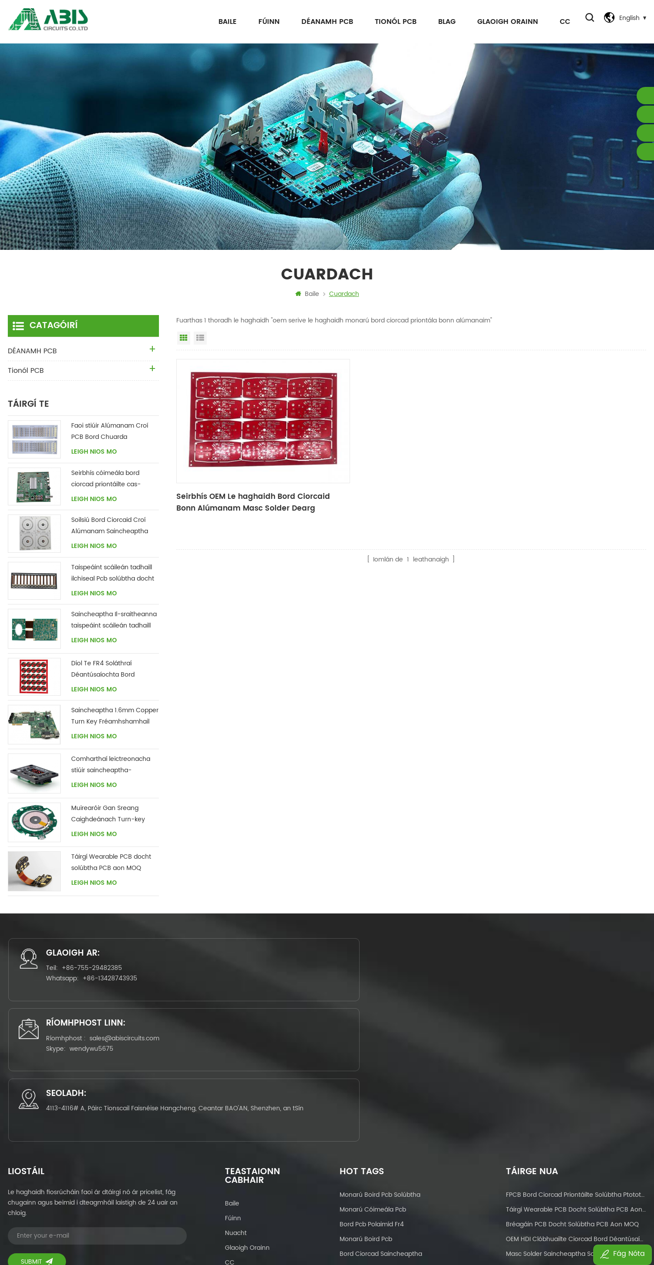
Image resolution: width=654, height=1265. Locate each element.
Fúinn (266, 21)
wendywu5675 (312, 986)
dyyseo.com (439, 1233)
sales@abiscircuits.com (345, 976)
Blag (444, 21)
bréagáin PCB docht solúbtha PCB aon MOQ (572, 1088)
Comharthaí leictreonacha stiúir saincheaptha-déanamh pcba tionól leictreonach (110, 768)
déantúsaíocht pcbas (371, 1191)
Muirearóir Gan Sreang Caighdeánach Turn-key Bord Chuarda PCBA (108, 816)
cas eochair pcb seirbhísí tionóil (387, 1132)
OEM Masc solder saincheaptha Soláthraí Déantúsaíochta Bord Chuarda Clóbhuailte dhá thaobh (576, 1191)
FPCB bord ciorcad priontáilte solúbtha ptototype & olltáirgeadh (576, 1058)
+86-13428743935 (116, 986)
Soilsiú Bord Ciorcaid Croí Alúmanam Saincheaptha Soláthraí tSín (109, 529)
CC (562, 21)
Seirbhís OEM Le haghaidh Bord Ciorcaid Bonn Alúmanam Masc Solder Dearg (249, 485)
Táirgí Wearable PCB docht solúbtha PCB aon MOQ (111, 865)
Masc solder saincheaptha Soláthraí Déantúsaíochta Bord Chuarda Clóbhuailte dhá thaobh (576, 1117)
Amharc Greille (183, 340)
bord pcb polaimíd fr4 (372, 1088)
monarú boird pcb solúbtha (380, 1058)
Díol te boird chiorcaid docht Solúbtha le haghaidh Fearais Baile (576, 1162)
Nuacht (236, 1097)
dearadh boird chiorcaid (376, 1162)
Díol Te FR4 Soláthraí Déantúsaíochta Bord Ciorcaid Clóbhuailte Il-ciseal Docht (114, 672)
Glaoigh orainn (504, 21)
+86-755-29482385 (98, 976)
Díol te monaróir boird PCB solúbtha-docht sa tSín (576, 1177)
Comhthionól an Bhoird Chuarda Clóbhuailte (400, 1177)
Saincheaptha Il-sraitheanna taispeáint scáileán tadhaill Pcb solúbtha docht (114, 623)
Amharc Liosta (200, 340)
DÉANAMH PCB (324, 21)
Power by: (424, 1233)
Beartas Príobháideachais (263, 1156)
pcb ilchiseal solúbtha (372, 1147)
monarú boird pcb (366, 1103)
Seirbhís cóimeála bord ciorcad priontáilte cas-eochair (106, 482)
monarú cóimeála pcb (373, 1073)
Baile (224, 21)
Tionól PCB (392, 21)
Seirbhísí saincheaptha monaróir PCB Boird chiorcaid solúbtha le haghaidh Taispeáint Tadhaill (576, 1147)
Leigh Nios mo (94, 454)
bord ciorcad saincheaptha (381, 1117)
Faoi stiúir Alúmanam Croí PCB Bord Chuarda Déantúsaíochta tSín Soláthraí (109, 434)
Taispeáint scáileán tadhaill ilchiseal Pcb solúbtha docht (112, 575)
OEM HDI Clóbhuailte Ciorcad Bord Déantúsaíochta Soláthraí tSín (576, 1103)
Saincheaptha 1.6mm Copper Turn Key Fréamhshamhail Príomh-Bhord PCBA (115, 719)
